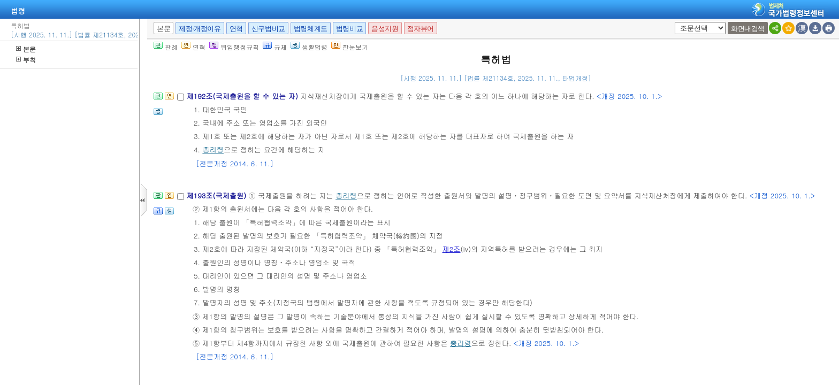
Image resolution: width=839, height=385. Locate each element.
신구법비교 (268, 29)
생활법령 (309, 46)
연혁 (236, 29)
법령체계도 (310, 29)
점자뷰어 (420, 29)
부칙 (26, 59)
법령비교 (349, 29)
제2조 (452, 249)
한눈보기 (349, 46)
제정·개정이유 (199, 29)
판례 (166, 46)
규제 (275, 46)
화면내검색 (748, 29)
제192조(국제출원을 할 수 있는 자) (243, 96)
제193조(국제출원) (217, 195)
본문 (26, 48)
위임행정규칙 (234, 46)
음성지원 (384, 29)
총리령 (213, 149)
